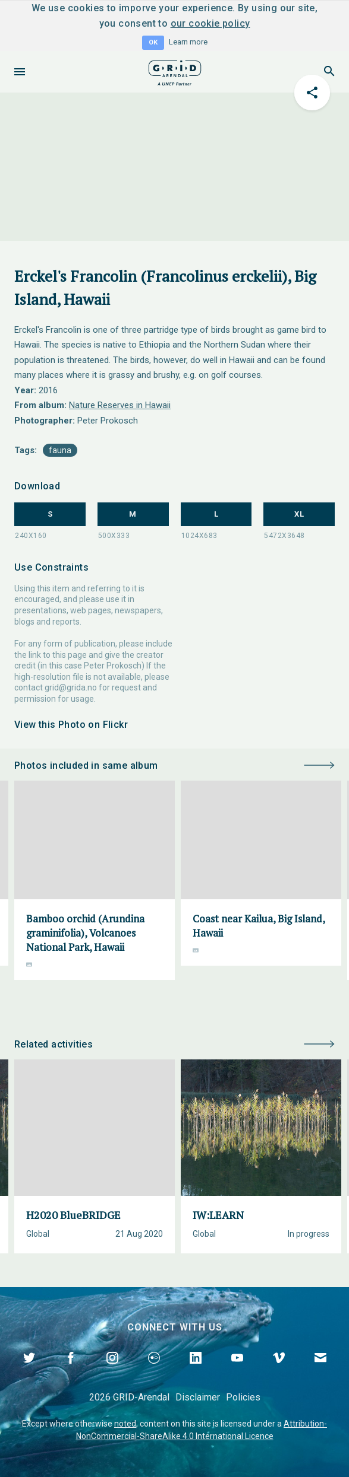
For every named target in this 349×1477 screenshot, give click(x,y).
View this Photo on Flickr (71, 724)
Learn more (188, 41)
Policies (243, 1397)
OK (153, 42)
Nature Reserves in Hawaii (120, 405)
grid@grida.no (71, 687)
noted (125, 1423)
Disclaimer (197, 1397)
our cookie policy (210, 23)
